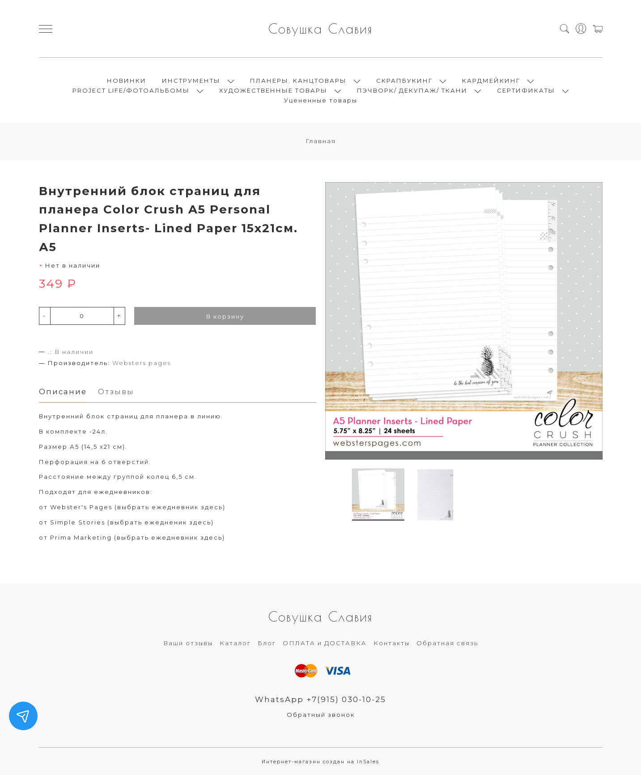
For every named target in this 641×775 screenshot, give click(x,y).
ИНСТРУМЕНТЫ (191, 80)
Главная (321, 141)
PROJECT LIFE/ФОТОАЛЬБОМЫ (131, 90)
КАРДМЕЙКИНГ (491, 80)
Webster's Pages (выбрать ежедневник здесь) (137, 507)
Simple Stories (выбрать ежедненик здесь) (132, 522)
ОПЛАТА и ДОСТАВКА (325, 643)
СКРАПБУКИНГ (404, 80)
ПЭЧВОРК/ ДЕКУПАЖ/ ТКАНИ (412, 90)
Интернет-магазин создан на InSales (320, 762)
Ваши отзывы (188, 643)
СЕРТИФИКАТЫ (526, 90)
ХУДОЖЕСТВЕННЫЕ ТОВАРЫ (273, 90)
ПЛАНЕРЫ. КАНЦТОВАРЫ (298, 80)
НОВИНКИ (126, 80)
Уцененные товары (320, 100)
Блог (267, 643)
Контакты (392, 643)
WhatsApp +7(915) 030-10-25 (320, 699)
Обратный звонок (321, 714)
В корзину (225, 316)
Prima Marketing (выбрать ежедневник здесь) (137, 537)
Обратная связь (447, 643)
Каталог (235, 643)
